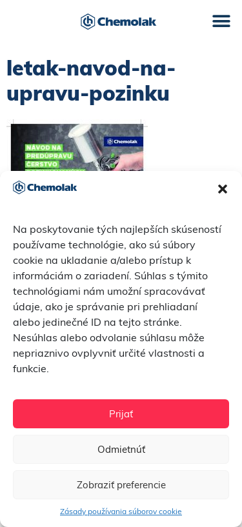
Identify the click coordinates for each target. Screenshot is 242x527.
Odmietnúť (121, 449)
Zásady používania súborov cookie (121, 511)
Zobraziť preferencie (121, 485)
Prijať (121, 414)
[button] (222, 189)
